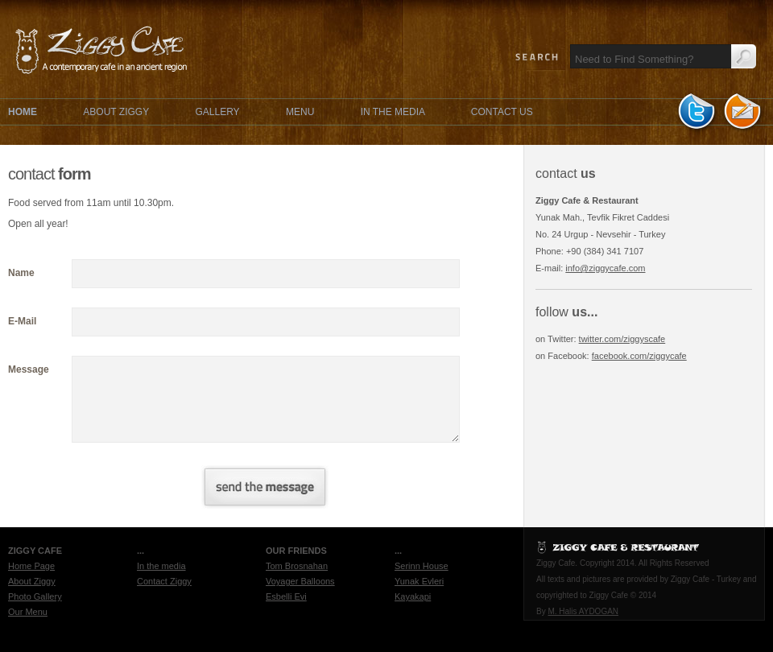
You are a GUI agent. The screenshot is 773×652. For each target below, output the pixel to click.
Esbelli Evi (286, 596)
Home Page (31, 566)
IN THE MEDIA (394, 112)
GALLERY (217, 112)
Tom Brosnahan (297, 566)
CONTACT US (502, 112)
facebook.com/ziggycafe (639, 356)
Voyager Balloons (300, 581)
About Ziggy (32, 581)
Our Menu (28, 612)
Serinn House (422, 566)
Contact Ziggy (164, 581)
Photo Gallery (35, 596)
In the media (161, 566)
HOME (22, 112)
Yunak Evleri (419, 581)
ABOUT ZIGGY (116, 112)
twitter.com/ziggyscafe (622, 339)
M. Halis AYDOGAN (583, 611)
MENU (300, 112)
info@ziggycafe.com (605, 268)
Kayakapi (413, 596)
